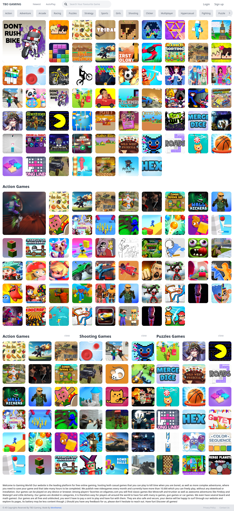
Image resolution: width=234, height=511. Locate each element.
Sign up (219, 4)
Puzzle (221, 13)
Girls (118, 13)
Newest (37, 4)
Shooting (133, 13)
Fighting (206, 13)
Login (206, 4)
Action (8, 13)
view (67, 335)
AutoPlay (50, 4)
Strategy (88, 13)
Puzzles (73, 13)
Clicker (149, 13)
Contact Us (224, 507)
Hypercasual (187, 13)
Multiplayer (167, 13)
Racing (57, 13)
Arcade (42, 13)
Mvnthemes (56, 507)
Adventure (25, 13)
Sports (104, 13)
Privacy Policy (209, 507)
